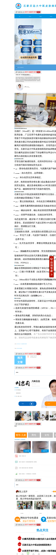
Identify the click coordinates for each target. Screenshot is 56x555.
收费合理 (40, 513)
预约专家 (33, 554)
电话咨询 (23, 554)
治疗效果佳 (21, 513)
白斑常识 (30, 16)
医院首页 (39, 554)
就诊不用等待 (29, 521)
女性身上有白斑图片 (19, 348)
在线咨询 (51, 16)
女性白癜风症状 (21, 67)
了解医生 (27, 404)
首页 (19, 16)
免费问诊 (40, 16)
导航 (16, 67)
